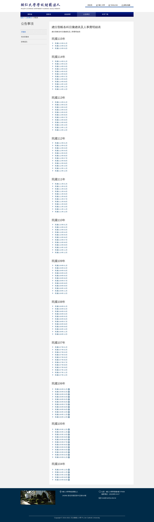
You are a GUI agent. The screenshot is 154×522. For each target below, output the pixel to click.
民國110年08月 (61, 242)
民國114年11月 (61, 87)
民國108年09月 (61, 326)
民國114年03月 (61, 66)
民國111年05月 (61, 194)
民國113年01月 (61, 102)
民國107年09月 (61, 367)
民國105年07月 (61, 442)
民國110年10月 (61, 247)
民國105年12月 (61, 429)
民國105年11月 (61, 432)
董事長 (48, 14)
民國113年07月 (61, 117)
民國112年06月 (61, 156)
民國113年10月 (61, 125)
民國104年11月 (61, 472)
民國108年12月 (61, 334)
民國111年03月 (61, 189)
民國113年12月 (61, 130)
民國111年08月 (61, 201)
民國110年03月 (61, 230)
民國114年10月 (61, 84)
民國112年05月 (61, 153)
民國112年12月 (61, 171)
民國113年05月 (61, 112)
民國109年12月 (61, 293)
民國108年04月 (61, 314)
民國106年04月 (61, 397)
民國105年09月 (61, 437)
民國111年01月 (61, 184)
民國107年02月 (61, 350)
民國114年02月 (61, 64)
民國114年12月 (61, 89)
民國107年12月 (61, 375)
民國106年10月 (61, 412)
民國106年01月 (61, 389)
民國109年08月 (61, 283)
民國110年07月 (61, 240)
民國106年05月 (61, 399)
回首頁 (90, 5)
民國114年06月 (61, 74)
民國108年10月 (61, 329)
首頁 (22, 18)
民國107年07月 (61, 362)
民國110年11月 (61, 250)
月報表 (23, 32)
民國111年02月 (61, 186)
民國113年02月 (61, 105)
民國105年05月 (61, 447)
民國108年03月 (61, 311)
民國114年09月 (61, 82)
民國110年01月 (61, 225)
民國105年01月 (61, 457)
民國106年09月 (61, 409)
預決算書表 (25, 37)
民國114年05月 (61, 71)
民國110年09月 (61, 245)
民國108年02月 (61, 309)
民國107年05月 (61, 357)
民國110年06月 (61, 237)
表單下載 (105, 14)
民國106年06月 (61, 402)
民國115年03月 (61, 48)
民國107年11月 (61, 372)
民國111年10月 (61, 207)
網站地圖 (127, 5)
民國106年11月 (61, 414)
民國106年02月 (61, 392)
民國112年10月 (61, 166)
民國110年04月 (61, 232)
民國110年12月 (61, 252)
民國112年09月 (61, 163)
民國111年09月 (61, 204)
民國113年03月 (61, 107)
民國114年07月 (61, 76)
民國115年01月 (61, 43)
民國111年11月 (61, 209)
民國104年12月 (61, 470)
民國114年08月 (61, 79)
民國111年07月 (61, 199)
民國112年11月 (61, 168)
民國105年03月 (61, 452)
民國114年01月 (61, 61)
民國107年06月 (61, 360)
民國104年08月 (61, 480)
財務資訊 (24, 42)
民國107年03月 (61, 352)
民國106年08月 (61, 407)
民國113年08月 (61, 120)
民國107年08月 (61, 365)
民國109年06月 (61, 278)
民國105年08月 (61, 439)
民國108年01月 (61, 306)
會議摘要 (67, 14)
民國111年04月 (61, 191)
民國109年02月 (61, 268)
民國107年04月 (61, 355)
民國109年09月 (61, 286)
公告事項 (86, 14)
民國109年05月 (61, 276)
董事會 (30, 14)
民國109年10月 (61, 288)
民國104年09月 (61, 477)
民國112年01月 (61, 143)
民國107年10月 (61, 370)
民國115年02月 (61, 46)
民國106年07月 (61, 404)
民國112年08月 (61, 161)
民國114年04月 (61, 69)
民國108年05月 (61, 316)
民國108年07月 (61, 321)
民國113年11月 (61, 127)
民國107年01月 (61, 347)
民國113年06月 (61, 115)
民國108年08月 (61, 324)
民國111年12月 (61, 212)
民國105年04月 (61, 450)
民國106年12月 (61, 417)
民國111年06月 (61, 196)
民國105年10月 (61, 434)
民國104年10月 (61, 475)
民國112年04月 (61, 151)
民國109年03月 (61, 270)
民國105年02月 (61, 455)
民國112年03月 (61, 148)
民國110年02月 (61, 227)
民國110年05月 (61, 235)
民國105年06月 (61, 445)
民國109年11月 (61, 291)
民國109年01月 (61, 265)
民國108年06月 (61, 319)
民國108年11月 (61, 332)
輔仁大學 (102, 5)
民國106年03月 (61, 394)
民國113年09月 (61, 122)
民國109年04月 (61, 273)
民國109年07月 (61, 281)
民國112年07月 (61, 158)
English (114, 5)
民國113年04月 (61, 110)
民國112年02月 (61, 145)
